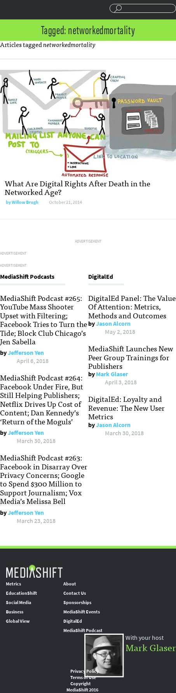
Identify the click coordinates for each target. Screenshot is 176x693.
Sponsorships (77, 602)
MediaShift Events (81, 612)
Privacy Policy (84, 671)
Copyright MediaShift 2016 (82, 687)
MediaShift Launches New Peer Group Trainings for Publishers (130, 357)
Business (14, 612)
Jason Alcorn (113, 324)
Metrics (13, 584)
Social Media (18, 602)
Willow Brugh (25, 202)
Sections (9, 9)
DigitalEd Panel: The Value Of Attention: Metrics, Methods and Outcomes (132, 306)
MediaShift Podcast (83, 630)
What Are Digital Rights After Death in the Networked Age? (77, 187)
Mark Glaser (112, 374)
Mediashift (35, 9)
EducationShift (21, 593)
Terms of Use (83, 677)
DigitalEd (72, 621)
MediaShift (34, 571)
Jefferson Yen (26, 353)
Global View (18, 621)
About (69, 584)
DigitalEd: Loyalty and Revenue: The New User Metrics (126, 407)
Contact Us (74, 593)
